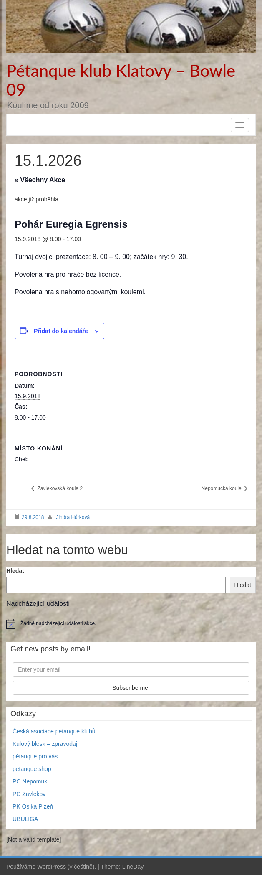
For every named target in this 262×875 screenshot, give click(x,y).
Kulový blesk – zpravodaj (45, 743)
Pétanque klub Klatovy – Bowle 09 (120, 80)
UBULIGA (25, 819)
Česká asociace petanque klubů (54, 731)
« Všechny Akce (40, 179)
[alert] (131, 624)
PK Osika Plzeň (33, 806)
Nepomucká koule (222, 488)
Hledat (15, 570)
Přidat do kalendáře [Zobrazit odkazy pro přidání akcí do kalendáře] (61, 331)
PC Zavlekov (29, 794)
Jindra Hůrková (73, 517)
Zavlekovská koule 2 (59, 488)
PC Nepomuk (30, 781)
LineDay (132, 866)
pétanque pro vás (35, 756)
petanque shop (32, 769)
